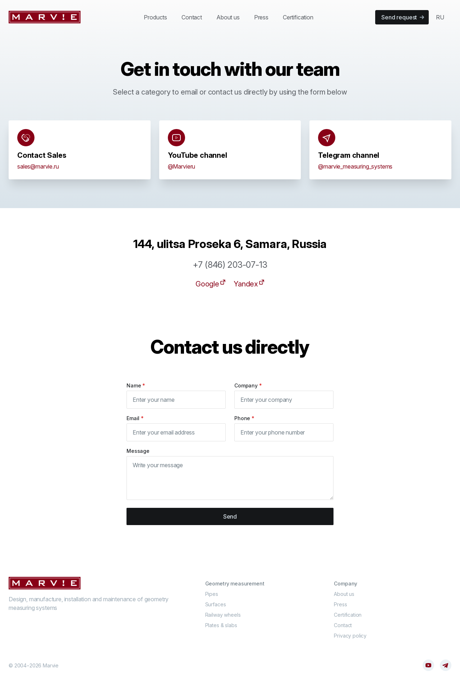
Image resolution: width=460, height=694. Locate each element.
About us (228, 17)
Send (230, 516)
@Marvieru (182, 166)
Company (248, 385)
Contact (191, 17)
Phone (244, 418)
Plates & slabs (221, 625)
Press (261, 17)
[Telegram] (445, 665)
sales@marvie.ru (38, 166)
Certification (298, 17)
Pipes (211, 594)
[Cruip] (44, 583)
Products (155, 17)
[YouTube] (428, 665)
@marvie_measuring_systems (355, 166)
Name (135, 385)
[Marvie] (44, 17)
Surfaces (215, 604)
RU (440, 17)
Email (135, 418)
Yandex (249, 283)
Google (211, 283)
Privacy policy (350, 636)
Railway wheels (223, 615)
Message (138, 451)
